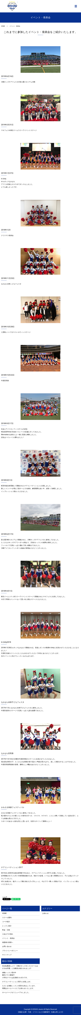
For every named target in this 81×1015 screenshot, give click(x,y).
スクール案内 (7, 917)
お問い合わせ (7, 946)
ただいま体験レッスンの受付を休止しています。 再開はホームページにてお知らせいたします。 (19, 987)
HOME (3, 26)
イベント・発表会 (8, 938)
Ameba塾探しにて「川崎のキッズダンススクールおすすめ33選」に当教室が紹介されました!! (20, 967)
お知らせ (45, 913)
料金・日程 (6, 930)
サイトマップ (7, 955)
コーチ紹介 (6, 921)
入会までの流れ (7, 934)
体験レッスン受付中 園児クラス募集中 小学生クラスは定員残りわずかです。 (15, 975)
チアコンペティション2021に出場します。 (17, 982)
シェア (4, 897)
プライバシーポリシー (10, 951)
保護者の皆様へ (7, 942)
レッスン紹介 (7, 926)
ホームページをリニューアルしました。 (16, 992)
